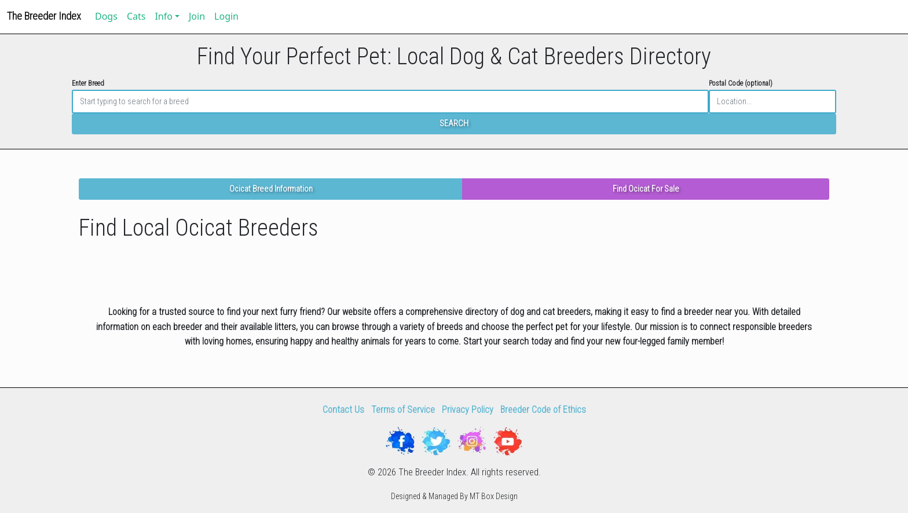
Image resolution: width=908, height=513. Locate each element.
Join (197, 16)
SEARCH (454, 124)
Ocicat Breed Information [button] (271, 189)
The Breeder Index (44, 16)
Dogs (106, 16)
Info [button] (164, 16)
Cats (136, 16)
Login (226, 16)
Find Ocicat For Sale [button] (646, 189)
